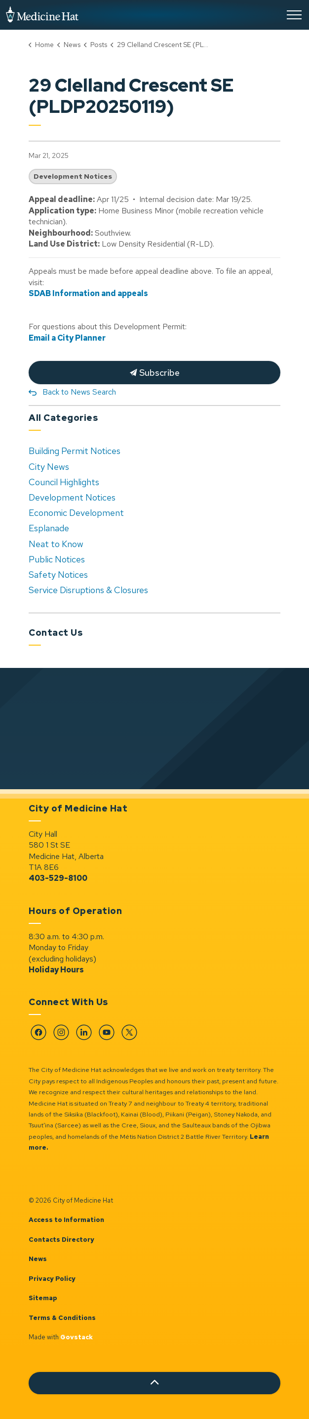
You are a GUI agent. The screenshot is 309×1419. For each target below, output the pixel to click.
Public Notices (57, 559)
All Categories (63, 417)
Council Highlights (64, 482)
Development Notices (73, 176)
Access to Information (66, 1220)
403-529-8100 (58, 878)
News (38, 1259)
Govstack (76, 1337)
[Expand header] (294, 15)
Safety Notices (58, 574)
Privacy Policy (52, 1278)
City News (49, 466)
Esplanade (49, 528)
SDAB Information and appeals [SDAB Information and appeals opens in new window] (88, 293)
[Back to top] (154, 1383)
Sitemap (43, 1298)
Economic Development (76, 512)
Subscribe (154, 372)
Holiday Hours (56, 969)
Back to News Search (79, 392)
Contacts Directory (61, 1239)
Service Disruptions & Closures (88, 590)
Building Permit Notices (74, 450)
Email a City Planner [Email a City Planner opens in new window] (67, 338)
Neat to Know (56, 544)
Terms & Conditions (62, 1318)
